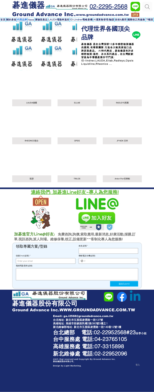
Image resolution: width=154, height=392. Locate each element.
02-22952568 (110, 332)
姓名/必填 (83, 246)
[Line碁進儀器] (136, 35)
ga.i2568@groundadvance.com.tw (88, 316)
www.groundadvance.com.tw (102, 14)
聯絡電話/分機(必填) (87, 255)
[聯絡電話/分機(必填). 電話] (111, 261)
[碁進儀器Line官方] (135, 6)
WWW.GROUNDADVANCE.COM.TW (97, 310)
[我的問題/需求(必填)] (77, 274)
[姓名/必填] (108, 251)
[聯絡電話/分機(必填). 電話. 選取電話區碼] (83, 261)
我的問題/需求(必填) (24, 265)
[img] (77, 128)
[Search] (147, 6)
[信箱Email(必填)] (45, 261)
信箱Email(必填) (23, 255)
